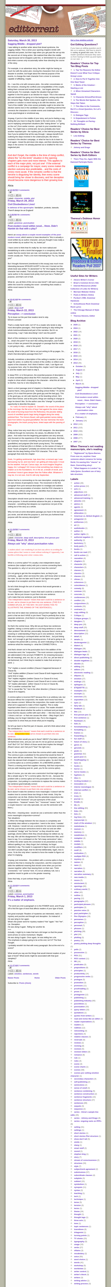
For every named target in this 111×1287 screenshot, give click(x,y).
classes (77, 570)
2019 (75, 342)
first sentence (80, 718)
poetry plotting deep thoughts (87, 943)
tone (76, 1223)
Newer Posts (13, 978)
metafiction (79, 835)
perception (79, 922)
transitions (79, 1229)
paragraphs (79, 901)
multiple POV (80, 856)
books (77, 549)
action (77, 483)
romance (78, 1055)
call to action (80, 555)
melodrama (79, 826)
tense (76, 1202)
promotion (78, 982)
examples (78, 691)
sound (77, 1151)
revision (77, 1049)
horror (77, 769)
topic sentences (81, 1226)
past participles (81, 913)
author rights (80, 534)
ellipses (77, 676)
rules (76, 1061)
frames (77, 733)
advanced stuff (80, 495)
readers (77, 1025)
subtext (77, 1181)
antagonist (79, 519)
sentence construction (84, 1094)
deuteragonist (80, 642)
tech (76, 1196)
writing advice (80, 1280)
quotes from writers (83, 1016)
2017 (75, 349)
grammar (18, 223)
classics (78, 573)
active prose (79, 486)
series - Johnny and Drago (86, 1118)
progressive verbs (82, 976)
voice (76, 1256)
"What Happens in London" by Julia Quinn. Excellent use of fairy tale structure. (86, 471)
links (76, 811)
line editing (79, 808)
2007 (75, 442)
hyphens (78, 775)
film (75, 712)
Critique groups (81, 618)
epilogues (78, 685)
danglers (78, 621)
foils (76, 724)
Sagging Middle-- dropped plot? (25, 44)
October (79, 366)
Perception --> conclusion (21, 314)
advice (77, 504)
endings (77, 681)
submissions (80, 1172)
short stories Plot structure (86, 1136)
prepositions (79, 967)
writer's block (80, 1274)
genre (76, 745)
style (76, 1166)
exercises (78, 697)
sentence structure (82, 1100)
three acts (78, 1220)
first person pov (52, 538)
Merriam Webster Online (84, 292)
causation (78, 558)
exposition (79, 700)
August (79, 370)
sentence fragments (83, 1097)
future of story (80, 742)
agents (77, 507)
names (77, 862)
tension (77, 1205)
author (77, 531)
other (76, 892)
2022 (75, 332)
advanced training (82, 498)
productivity (79, 974)
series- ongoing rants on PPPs (87, 1121)
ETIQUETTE (79, 688)
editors (77, 669)
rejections (78, 1034)
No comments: (23, 215)
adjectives (78, 492)
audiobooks (79, 528)
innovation (79, 784)
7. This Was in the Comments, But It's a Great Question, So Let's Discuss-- (86, 109)
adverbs (77, 501)
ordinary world (80, 889)
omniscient (79, 883)
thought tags (80, 1217)
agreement (79, 510)
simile (76, 1142)
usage (77, 1244)
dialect (77, 645)
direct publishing (81, 657)
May (78, 377)
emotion (18, 974)
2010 (75, 431)
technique (78, 1199)
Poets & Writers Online (84, 295)
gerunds (78, 748)
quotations (79, 1013)
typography (79, 1241)
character (18, 198)
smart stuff (79, 1148)
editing (77, 666)
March (79, 384)
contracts (78, 609)
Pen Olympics (80, 916)
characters (79, 567)
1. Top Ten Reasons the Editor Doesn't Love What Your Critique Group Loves (85, 73)
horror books (80, 772)
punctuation (28, 223)
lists (76, 814)
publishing (79, 998)
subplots (78, 1178)
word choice (79, 1259)
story (76, 1157)
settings (77, 1130)
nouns (77, 880)
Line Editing (79, 136)
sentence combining (83, 1091)
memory (78, 832)
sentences (27, 974)
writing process (81, 1284)
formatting (78, 730)
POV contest (79, 958)
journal (77, 799)
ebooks (77, 664)
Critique (77, 615)
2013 (75, 363)
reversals (78, 1040)
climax (77, 579)
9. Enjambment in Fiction (85, 118)
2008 (75, 438)
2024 (75, 328)
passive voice (80, 910)
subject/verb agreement (84, 1169)
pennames (78, 919)
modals (77, 844)
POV (76, 955)
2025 (75, 325)
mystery (77, 859)
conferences (79, 597)
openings (78, 886)
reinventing (79, 1031)
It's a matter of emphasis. (21, 900)
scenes (77, 1070)
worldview (78, 1268)
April (78, 380)
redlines (77, 1028)
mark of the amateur (83, 823)
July (78, 373)
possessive (79, 952)
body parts (79, 546)
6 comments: (24, 886)
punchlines (79, 1004)
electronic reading (82, 673)
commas (18, 894)
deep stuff (18, 308)
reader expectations (83, 1022)
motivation (79, 853)
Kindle (77, 802)
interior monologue (82, 787)
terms (76, 1208)
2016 (75, 352)
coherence (79, 582)
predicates (79, 964)
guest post (79, 757)
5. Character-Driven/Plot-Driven (87, 97)
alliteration (79, 513)
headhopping (80, 760)
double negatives (81, 660)
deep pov (78, 624)
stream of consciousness (85, 1160)
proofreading (80, 989)
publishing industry (83, 1001)
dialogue (78, 648)
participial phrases (82, 904)
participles (79, 907)
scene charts (80, 1067)
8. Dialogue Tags (81, 115)
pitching (78, 931)
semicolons (79, 1085)
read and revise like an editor (87, 1019)
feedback (78, 709)
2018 (75, 345)
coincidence (79, 585)
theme (77, 1211)
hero (76, 763)
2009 (75, 434)
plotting (77, 937)
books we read (80, 552)
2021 (75, 335)
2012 (75, 424)
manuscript (79, 820)
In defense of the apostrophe (21, 208)
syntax (77, 1190)
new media (79, 877)
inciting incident (81, 781)
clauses (77, 576)
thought (77, 1214)
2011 (75, 427)
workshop (78, 1265)
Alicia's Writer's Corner (84, 280)
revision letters (81, 1052)
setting (77, 1127)
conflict (77, 600)
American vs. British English (87, 516)
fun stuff (78, 739)
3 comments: (24, 190)
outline (77, 895)
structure (78, 1163)
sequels (77, 1106)
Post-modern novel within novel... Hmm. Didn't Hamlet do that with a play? (33, 227)
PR (75, 961)
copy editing (79, 612)
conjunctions (80, 603)
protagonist (79, 995)
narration (78, 868)
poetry (77, 940)
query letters (79, 1010)
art (75, 525)
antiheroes (79, 522)
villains (77, 1250)
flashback (78, 721)
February (80, 417)
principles (78, 970)
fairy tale (78, 706)
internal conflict (81, 790)
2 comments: (24, 965)
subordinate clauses (83, 1175)
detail (76, 636)
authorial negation (82, 537)
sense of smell (80, 1088)
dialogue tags (80, 654)
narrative (78, 871)
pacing (77, 898)
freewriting (79, 736)
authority (78, 540)
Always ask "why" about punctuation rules (30, 543)
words (35, 974)
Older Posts (60, 978)
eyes (76, 703)
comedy (77, 588)
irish (76, 793)
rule (76, 1058)
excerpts (78, 693)
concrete (78, 594)
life (75, 805)
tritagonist (78, 1232)
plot (32, 198)
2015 (75, 356)
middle (27, 198)
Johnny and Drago (82, 147)
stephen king (80, 1154)
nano (76, 865)
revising (77, 1046)
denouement (79, 630)
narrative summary (82, 874)
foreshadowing (80, 727)
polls (76, 949)
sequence (78, 1109)
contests (78, 606)
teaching (78, 1193)
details (77, 639)
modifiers (78, 847)
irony (76, 796)
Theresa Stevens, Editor (84, 316)
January (79, 421)
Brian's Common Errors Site (86, 283)
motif (76, 850)
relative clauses (81, 1037)
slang (76, 1145)
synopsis (78, 1187)
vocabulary (79, 1253)
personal (78, 925)
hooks (77, 766)
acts (76, 489)
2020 (75, 338)
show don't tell (80, 1139)
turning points (80, 1235)
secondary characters (84, 1079)
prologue (78, 979)
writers (77, 1277)
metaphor (78, 838)
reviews (77, 1043)
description (39, 538)
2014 (75, 359)
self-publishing (80, 1082)
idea (76, 778)
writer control (80, 1271)
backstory (78, 543)
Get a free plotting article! (82, 40)
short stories (80, 1133)
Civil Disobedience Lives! (21, 204)
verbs (76, 1247)
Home (37, 978)
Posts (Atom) (25, 983)
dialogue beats (80, 651)
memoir (77, 829)
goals (76, 751)
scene (76, 1064)
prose (76, 991)
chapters (78, 561)
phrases (77, 928)
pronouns (78, 986)
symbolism (79, 1184)
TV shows (78, 1238)
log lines (78, 817)
